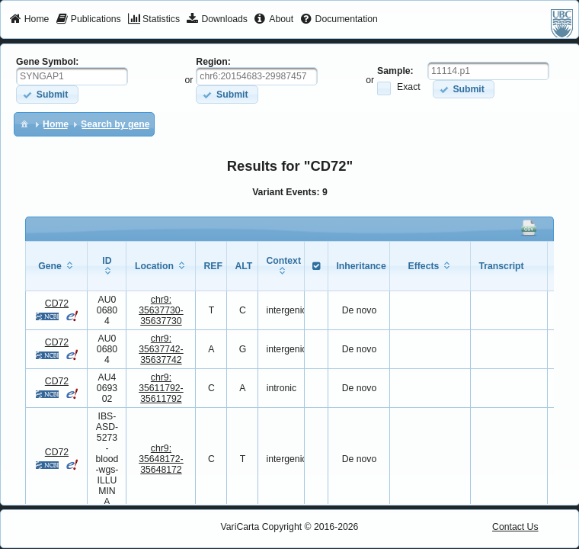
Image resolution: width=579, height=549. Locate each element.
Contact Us (515, 527)
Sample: (395, 71)
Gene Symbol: (47, 61)
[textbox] (72, 76)
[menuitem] (29, 19)
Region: (213, 61)
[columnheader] (57, 266)
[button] (47, 94)
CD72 (57, 303)
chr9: (161, 310)
